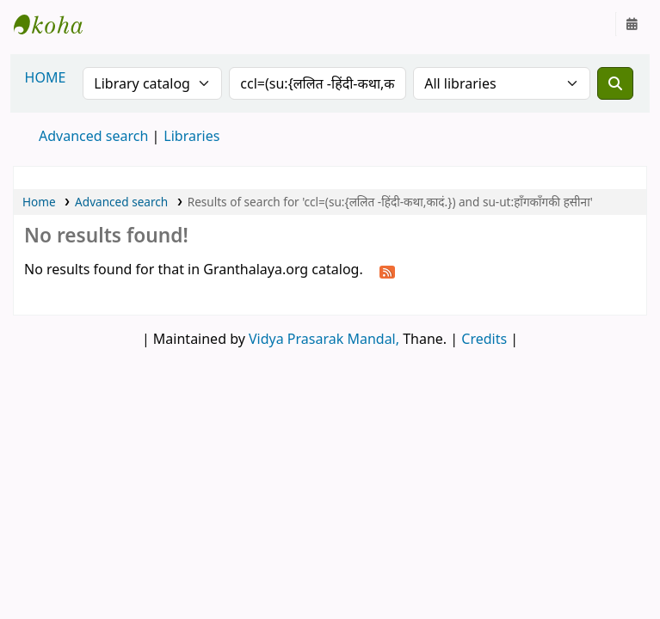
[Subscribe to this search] (387, 270)
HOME (45, 77)
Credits (484, 338)
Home (39, 201)
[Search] (615, 83)
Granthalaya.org (57, 24)
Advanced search (93, 135)
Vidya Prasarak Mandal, (324, 338)
